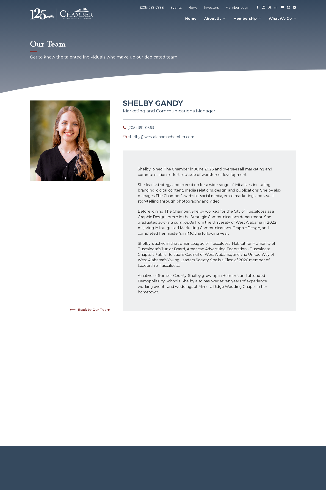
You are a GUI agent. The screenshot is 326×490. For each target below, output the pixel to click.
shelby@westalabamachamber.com (161, 137)
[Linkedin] (276, 8)
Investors (211, 8)
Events (176, 8)
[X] (269, 8)
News (192, 8)
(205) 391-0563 (140, 127)
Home (190, 18)
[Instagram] (263, 8)
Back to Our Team (89, 309)
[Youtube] (282, 7)
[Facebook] (257, 8)
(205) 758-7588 (152, 8)
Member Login (237, 8)
